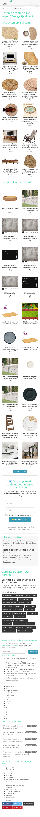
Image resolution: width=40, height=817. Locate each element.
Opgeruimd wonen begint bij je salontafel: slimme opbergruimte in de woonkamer (20, 754)
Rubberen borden (8, 620)
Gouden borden (31, 596)
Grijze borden (19, 606)
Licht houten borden (9, 631)
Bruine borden (7, 596)
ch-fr (7, 703)
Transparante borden (25, 599)
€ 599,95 (30, 143)
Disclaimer (9, 773)
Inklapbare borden (19, 613)
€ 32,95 (10, 40)
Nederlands (10, 686)
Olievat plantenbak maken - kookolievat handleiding (20, 746)
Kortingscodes (11, 789)
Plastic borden (30, 627)
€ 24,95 (30, 92)
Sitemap (9, 775)
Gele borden (30, 624)
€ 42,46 (30, 117)
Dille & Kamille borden (24, 631)
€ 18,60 (30, 40)
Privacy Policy (10, 782)
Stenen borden (7, 627)
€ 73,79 (30, 169)
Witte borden (7, 610)
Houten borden (29, 610)
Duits (7, 706)
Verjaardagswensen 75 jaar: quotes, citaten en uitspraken (20, 740)
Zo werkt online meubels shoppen (18, 780)
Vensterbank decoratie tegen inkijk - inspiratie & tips (20, 733)
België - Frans (10, 693)
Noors (8, 697)
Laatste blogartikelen (11, 721)
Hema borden (18, 610)
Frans (8, 689)
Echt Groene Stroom (13, 665)
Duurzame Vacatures (13, 672)
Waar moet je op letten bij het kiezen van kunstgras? (20, 727)
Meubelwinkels (11, 778)
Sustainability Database (14, 678)
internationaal (26, 672)
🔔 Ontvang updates (20, 519)
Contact (8, 800)
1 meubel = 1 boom (13, 791)
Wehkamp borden (24, 603)
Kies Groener (10, 669)
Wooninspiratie (11, 798)
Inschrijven (33, 652)
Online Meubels (11, 767)
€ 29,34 (10, 92)
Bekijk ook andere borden (18, 183)
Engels (8, 710)
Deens (8, 716)
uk (6, 714)
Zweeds (8, 699)
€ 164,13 (10, 66)
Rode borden (7, 613)
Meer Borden (20, 471)
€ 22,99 (30, 66)
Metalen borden (19, 624)
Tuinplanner (10, 794)
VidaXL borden (7, 606)
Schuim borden (7, 617)
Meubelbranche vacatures (15, 785)
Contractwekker (11, 674)
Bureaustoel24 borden (10, 603)
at (6, 718)
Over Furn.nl (10, 769)
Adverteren (9, 796)
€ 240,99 (10, 143)
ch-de (8, 701)
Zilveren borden (20, 617)
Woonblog (9, 771)
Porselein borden (21, 620)
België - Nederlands (12, 691)
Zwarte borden (19, 596)
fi (6, 712)
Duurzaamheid (11, 787)
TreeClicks (9, 659)
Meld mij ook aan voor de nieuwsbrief (19, 515)
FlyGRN (8, 663)
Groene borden (30, 606)
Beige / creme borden (9, 599)
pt (6, 708)
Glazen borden (32, 613)
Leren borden (7, 624)
